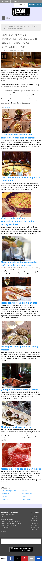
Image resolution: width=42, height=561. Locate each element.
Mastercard (14, 541)
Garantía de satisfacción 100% (10, 521)
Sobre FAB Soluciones (8, 514)
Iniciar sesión (5, 1)
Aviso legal (34, 516)
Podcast (4, 497)
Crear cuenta (15, 1)
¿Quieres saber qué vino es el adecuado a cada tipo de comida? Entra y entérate (18, 221)
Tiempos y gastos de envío (9, 525)
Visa (5, 541)
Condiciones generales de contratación (35, 525)
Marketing (25, 491)
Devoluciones (5, 527)
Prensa (24, 497)
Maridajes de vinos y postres (16, 427)
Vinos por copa (26, 500)
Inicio (5, 26)
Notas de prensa (27, 494)
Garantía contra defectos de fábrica (12, 523)
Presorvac (5, 500)
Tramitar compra (35, 5)
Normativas (5, 494)
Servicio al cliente (7, 519)
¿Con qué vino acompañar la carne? (19, 389)
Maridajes (7, 107)
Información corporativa (9, 512)
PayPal (23, 541)
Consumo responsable (9, 491)
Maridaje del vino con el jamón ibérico (21, 468)
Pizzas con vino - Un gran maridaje (19, 302)
